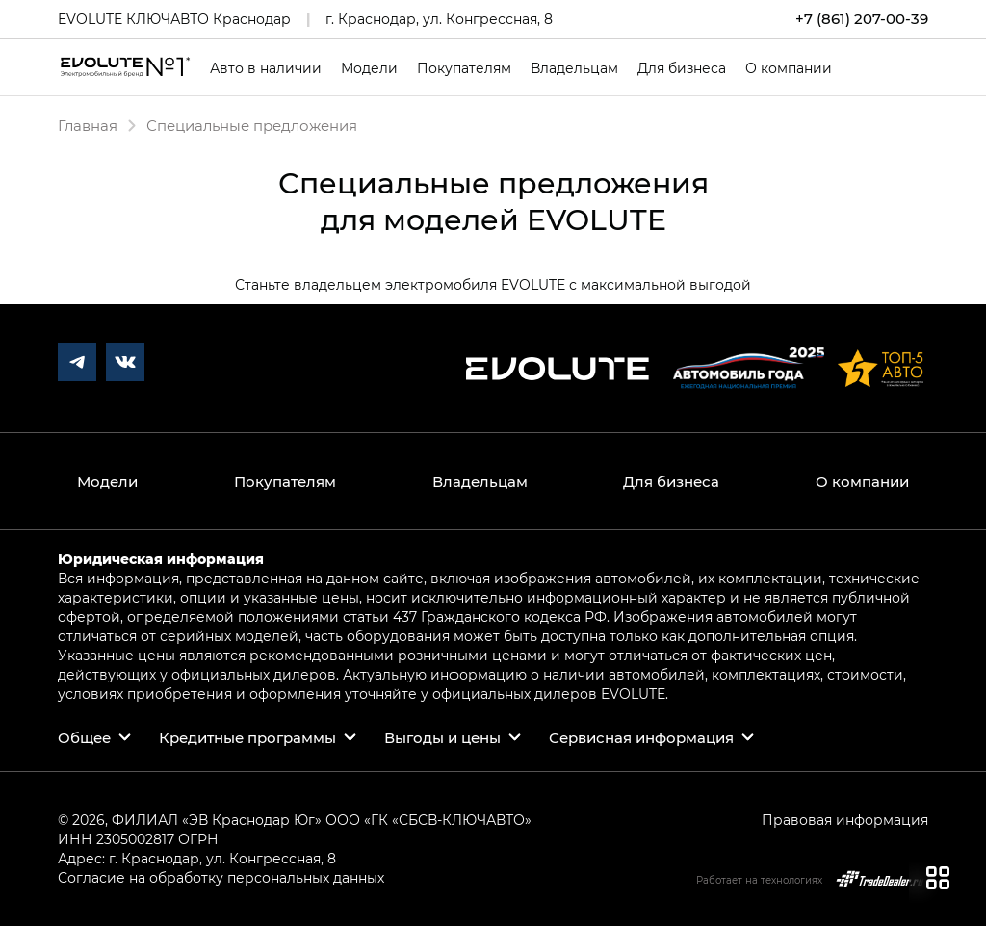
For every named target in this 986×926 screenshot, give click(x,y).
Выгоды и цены (442, 737)
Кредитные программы (247, 737)
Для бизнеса (681, 68)
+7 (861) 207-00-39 (861, 19)
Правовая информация (845, 819)
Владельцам (574, 68)
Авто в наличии (266, 68)
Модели (369, 68)
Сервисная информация (641, 737)
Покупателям (464, 68)
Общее (84, 737)
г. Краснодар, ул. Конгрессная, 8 (439, 19)
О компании (788, 68)
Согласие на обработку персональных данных (221, 877)
